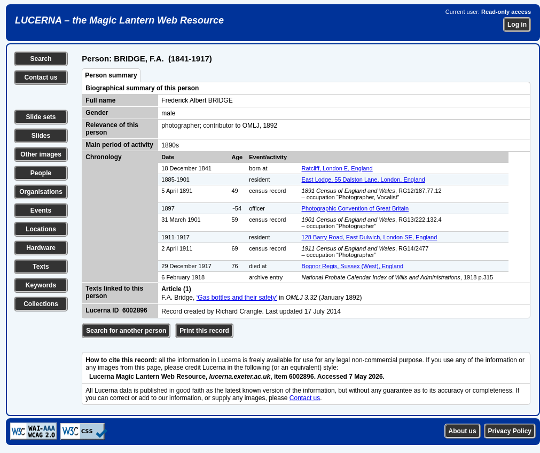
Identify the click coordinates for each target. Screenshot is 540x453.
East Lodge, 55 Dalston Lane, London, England (363, 179)
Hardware (41, 248)
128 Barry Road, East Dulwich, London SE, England (369, 237)
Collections (41, 304)
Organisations (40, 192)
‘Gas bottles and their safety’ (237, 297)
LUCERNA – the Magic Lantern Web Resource (119, 20)
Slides (41, 135)
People (40, 173)
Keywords (41, 285)
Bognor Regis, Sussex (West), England (353, 266)
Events (40, 210)
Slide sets (41, 117)
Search (40, 59)
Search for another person (126, 330)
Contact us (40, 77)
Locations (41, 229)
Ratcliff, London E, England (337, 168)
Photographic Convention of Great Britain (355, 208)
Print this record (204, 330)
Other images (40, 154)
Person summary (111, 75)
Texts (41, 266)
